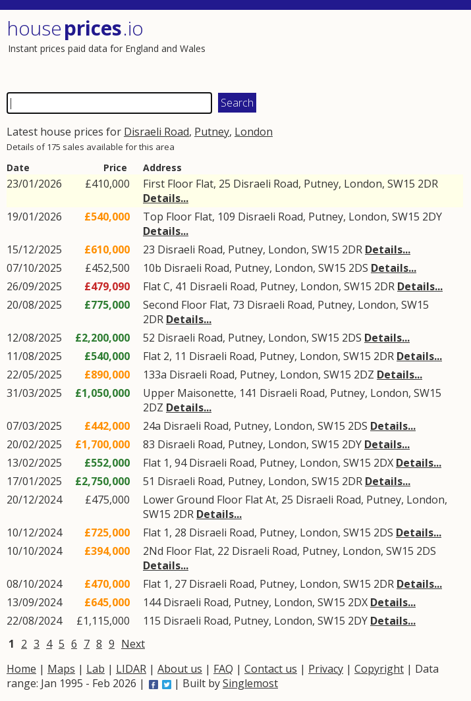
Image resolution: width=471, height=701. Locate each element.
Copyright (379, 669)
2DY (432, 216)
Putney (211, 131)
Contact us (270, 669)
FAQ (223, 669)
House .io (75, 27)
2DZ (364, 374)
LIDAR (131, 669)
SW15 (401, 183)
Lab (95, 669)
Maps (61, 669)
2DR (428, 183)
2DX (383, 462)
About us (179, 669)
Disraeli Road (156, 131)
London (254, 131)
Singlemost (250, 683)
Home (21, 669)
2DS (358, 268)
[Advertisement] (349, 49)
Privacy (325, 669)
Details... (165, 198)
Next (133, 643)
